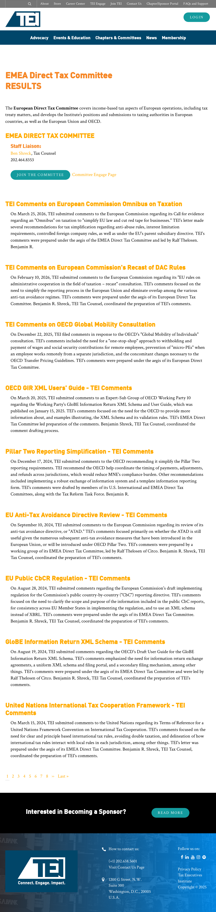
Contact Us (134, 3)
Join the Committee (40, 174)
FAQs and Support (195, 3)
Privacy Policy (189, 869)
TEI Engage (97, 3)
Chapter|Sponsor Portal (162, 3)
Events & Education (71, 37)
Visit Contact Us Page (126, 867)
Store (57, 3)
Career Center (75, 3)
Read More (170, 812)
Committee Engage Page (94, 175)
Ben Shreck (21, 153)
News (151, 37)
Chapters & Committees (118, 37)
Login (197, 17)
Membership (174, 37)
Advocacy (39, 37)
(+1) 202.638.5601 (123, 861)
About (44, 3)
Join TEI (116, 3)
